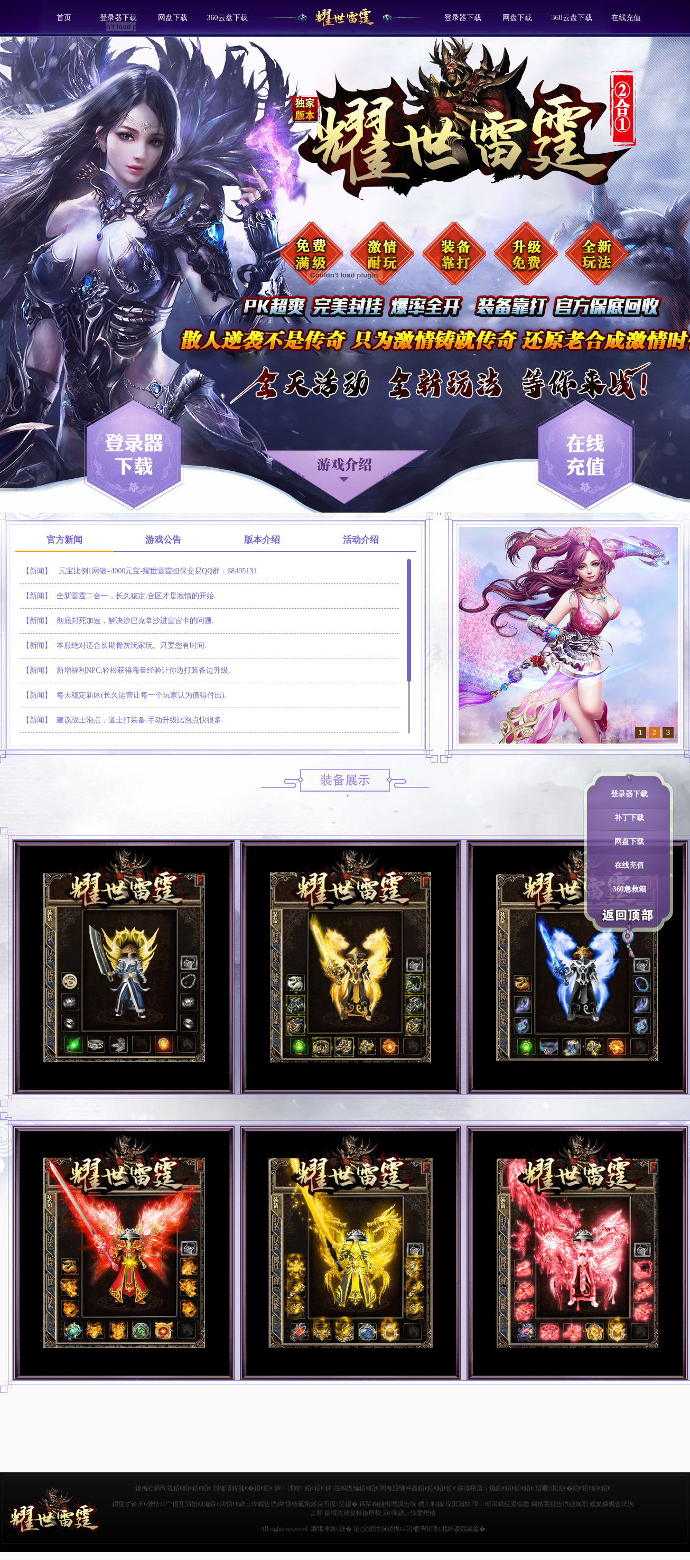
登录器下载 (462, 18)
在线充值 (626, 18)
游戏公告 (163, 540)
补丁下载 (629, 818)
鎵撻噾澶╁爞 (477, 1488)
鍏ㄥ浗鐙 (290, 1488)
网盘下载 (173, 18)
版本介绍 (262, 540)
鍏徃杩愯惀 (342, 1488)
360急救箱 (629, 889)
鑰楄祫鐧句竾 (154, 1488)
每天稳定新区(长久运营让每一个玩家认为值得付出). (141, 695)
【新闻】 (37, 571)
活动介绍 (361, 540)
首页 (64, 18)
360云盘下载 (227, 18)
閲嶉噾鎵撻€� (233, 1488)
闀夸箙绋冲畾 (399, 1488)
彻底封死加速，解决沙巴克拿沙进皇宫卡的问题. (135, 621)
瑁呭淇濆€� (553, 1488)
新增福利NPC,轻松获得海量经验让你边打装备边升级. (143, 670)
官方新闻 (64, 540)
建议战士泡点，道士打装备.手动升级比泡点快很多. (140, 720)
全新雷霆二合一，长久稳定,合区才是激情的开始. (136, 596)
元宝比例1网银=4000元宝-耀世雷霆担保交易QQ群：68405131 (158, 571)
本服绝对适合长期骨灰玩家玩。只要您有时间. (132, 645)
